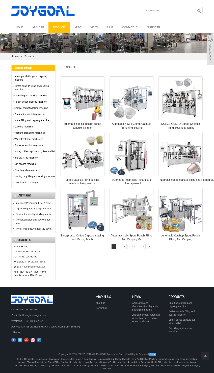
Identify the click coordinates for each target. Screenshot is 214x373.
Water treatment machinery (28, 139)
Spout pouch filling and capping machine (30, 78)
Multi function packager (26, 182)
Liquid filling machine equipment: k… (35, 208)
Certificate (153, 27)
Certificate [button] (29, 359)
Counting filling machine (26, 170)
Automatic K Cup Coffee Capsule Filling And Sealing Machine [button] (127, 359)
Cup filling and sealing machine (30, 95)
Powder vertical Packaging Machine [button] (142, 365)
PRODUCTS (177, 297)
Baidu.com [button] (54, 359)
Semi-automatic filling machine (30, 114)
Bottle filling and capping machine (31, 120)
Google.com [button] (41, 359)
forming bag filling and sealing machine (34, 176)
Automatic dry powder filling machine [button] (42, 365)
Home (19, 27)
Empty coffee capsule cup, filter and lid (34, 151)
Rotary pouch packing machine (30, 101)
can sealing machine (25, 164)
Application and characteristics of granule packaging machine (145, 306)
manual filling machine (26, 157)
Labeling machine (23, 126)
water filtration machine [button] (111, 365)
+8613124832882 (35, 261)
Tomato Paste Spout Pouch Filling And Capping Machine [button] (54, 362)
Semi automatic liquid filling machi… (34, 214)
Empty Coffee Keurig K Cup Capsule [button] (78, 359)
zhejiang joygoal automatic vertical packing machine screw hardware (146, 318)
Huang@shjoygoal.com (34, 266)
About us (38, 27)
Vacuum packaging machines (29, 132)
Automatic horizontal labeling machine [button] (80, 365)
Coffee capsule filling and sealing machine (31, 88)
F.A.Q (110, 27)
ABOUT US (103, 297)
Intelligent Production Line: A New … (34, 203)
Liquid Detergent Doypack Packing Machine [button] (105, 362)
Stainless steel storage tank (28, 145)
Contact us (129, 27)
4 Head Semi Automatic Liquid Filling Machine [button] (150, 362)
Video (94, 27)
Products (59, 27)
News (77, 27)
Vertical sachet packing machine (31, 108)
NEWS (136, 297)
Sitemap (17, 332)
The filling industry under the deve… (34, 228)
